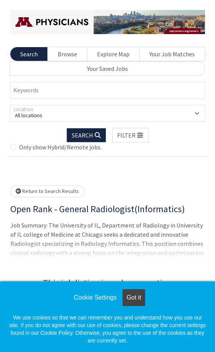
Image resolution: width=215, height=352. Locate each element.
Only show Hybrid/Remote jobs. (60, 147)
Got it (133, 297)
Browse (67, 54)
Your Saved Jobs (107, 68)
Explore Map (113, 54)
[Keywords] (107, 90)
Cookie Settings (95, 297)
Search (29, 54)
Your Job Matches (172, 54)
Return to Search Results (47, 191)
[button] (130, 135)
